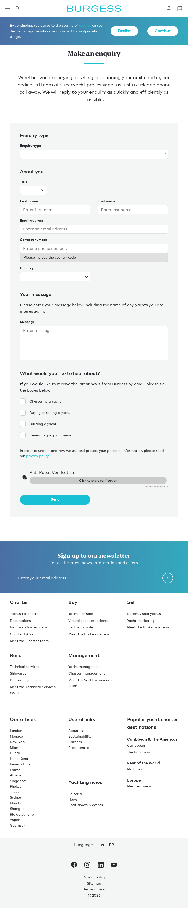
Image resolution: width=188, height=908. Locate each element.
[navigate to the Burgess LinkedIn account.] (100, 865)
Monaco (16, 736)
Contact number (33, 240)
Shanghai (17, 808)
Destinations (20, 620)
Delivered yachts (23, 680)
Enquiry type (30, 145)
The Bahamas (138, 752)
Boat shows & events (85, 805)
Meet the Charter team (29, 641)
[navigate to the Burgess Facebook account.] (74, 865)
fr (111, 844)
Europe (134, 780)
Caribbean (136, 745)
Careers (75, 742)
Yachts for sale (80, 614)
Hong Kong (19, 758)
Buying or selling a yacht (45, 413)
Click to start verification (98, 480)
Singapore (18, 781)
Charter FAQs (21, 634)
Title (23, 182)
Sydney (16, 797)
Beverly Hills (20, 764)
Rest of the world (143, 762)
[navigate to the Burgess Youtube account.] (113, 865)
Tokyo (14, 792)
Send (54, 499)
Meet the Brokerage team (89, 634)
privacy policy (37, 456)
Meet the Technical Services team (33, 689)
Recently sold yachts (144, 614)
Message (27, 322)
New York (17, 742)
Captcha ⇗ (156, 486)
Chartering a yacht (40, 401)
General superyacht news (45, 435)
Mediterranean (139, 786)
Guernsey (17, 825)
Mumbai (17, 803)
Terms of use (94, 889)
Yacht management (84, 666)
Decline (124, 30)
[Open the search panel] (17, 8)
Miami (15, 747)
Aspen (15, 819)
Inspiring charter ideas (28, 627)
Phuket (15, 786)
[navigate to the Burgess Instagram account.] (87, 865)
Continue (163, 30)
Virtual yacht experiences (89, 620)
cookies (85, 25)
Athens (15, 775)
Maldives (134, 769)
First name (29, 201)
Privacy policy (94, 877)
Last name (106, 201)
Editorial (75, 794)
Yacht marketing (140, 620)
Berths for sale (80, 627)
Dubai (15, 753)
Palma (15, 770)
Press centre (78, 747)
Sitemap (94, 883)
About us (75, 730)
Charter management (86, 673)
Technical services (24, 666)
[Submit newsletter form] (167, 578)
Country (27, 268)
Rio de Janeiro (22, 814)
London (16, 730)
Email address (32, 220)
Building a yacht (38, 424)
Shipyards (18, 673)
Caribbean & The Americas (152, 739)
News (73, 799)
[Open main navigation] (7, 8)
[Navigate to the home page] (94, 8)
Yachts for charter (25, 614)
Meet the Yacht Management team (92, 683)
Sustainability (79, 736)
